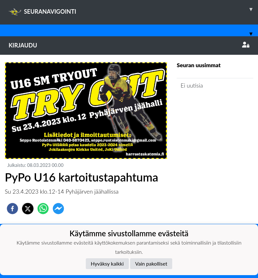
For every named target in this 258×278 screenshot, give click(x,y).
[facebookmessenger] (58, 208)
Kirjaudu (129, 45)
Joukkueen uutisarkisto (209, 104)
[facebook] (12, 208)
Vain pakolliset (151, 263)
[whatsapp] (43, 208)
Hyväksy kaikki (107, 263)
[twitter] (27, 208)
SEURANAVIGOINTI (133, 9)
